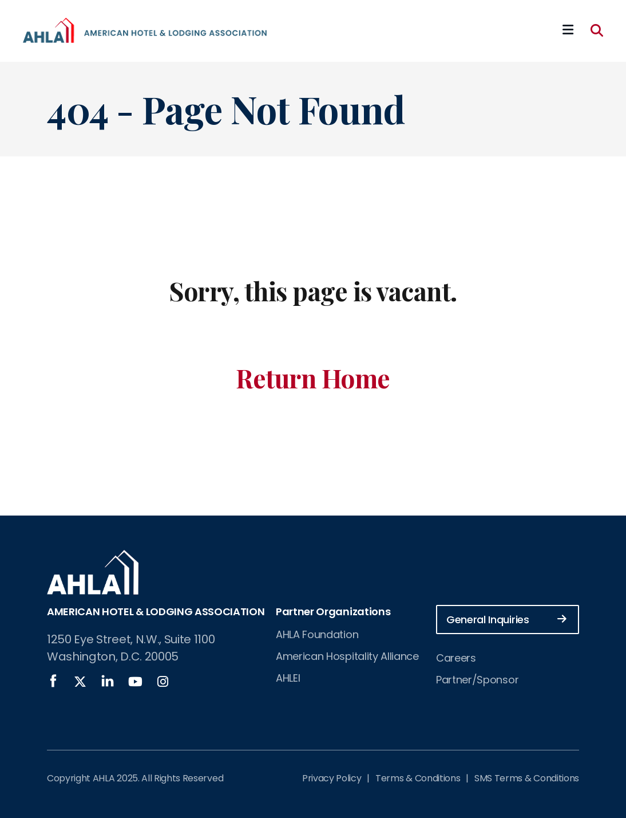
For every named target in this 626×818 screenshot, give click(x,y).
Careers (456, 658)
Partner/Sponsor (477, 680)
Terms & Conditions (417, 778)
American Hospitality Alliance (347, 656)
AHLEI (288, 678)
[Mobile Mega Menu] (567, 30)
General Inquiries (506, 619)
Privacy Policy (332, 778)
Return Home (313, 378)
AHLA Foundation (317, 634)
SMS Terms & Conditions (526, 778)
